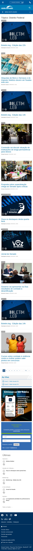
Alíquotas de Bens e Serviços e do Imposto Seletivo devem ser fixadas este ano (16, 80)
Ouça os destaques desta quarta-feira (15, 220)
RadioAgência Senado (5, 47)
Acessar (16, 444)
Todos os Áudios (7, 506)
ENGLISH (3, 522)
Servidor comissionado (7, 532)
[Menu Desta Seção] (16, 12)
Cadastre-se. (13, 447)
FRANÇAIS (16, 522)
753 (26, 370)
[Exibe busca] (29, 8)
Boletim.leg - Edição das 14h (13, 115)
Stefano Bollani (10, 461)
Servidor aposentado (6, 534)
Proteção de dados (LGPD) (8, 540)
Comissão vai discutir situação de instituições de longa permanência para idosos (15, 149)
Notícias (3, 53)
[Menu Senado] (3, 2)
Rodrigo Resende (4, 154)
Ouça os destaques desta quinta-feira (16, 470)
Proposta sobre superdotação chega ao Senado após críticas (14, 185)
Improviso (4, 458)
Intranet (4, 526)
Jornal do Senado (8, 254)
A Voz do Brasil (5, 229)
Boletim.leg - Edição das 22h (13, 45)
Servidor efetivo (5, 529)
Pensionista (4, 536)
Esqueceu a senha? (7, 444)
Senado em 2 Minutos (6, 194)
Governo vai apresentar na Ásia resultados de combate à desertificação (14, 289)
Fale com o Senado (7, 542)
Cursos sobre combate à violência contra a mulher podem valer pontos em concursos (15, 358)
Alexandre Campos (5, 84)
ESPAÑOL (9, 522)
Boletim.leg (4, 20)
